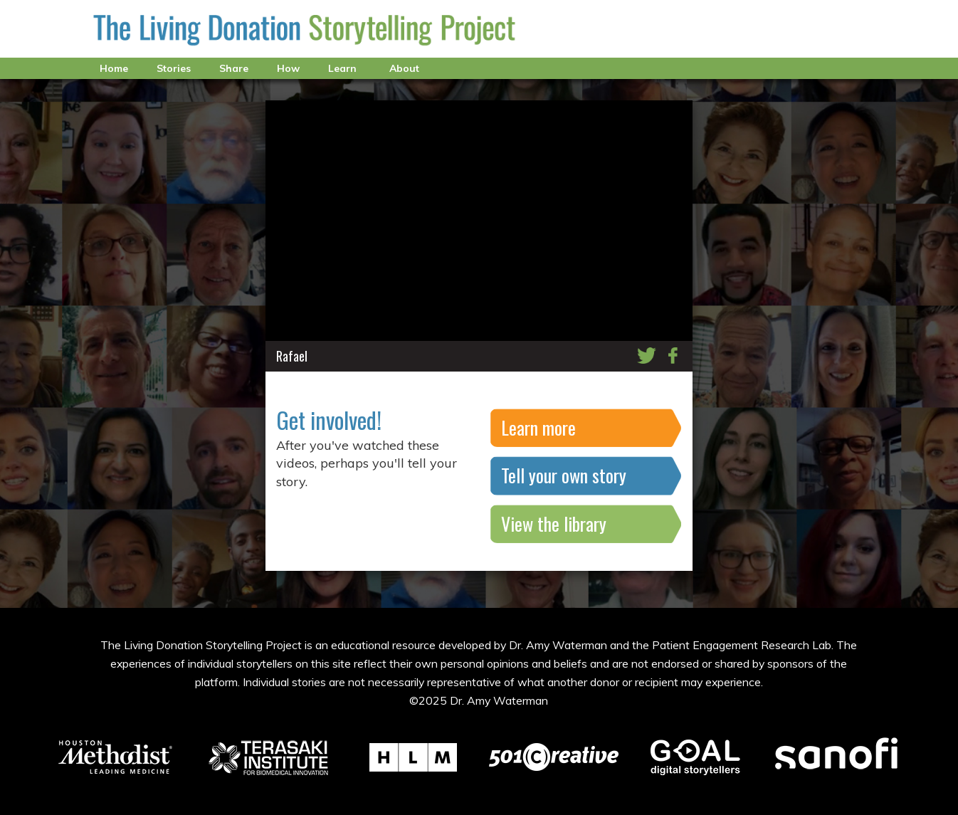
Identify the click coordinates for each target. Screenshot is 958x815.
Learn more (538, 427)
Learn (342, 68)
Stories (174, 68)
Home (114, 68)
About (404, 68)
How (288, 68)
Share (233, 68)
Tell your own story (563, 475)
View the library (553, 523)
